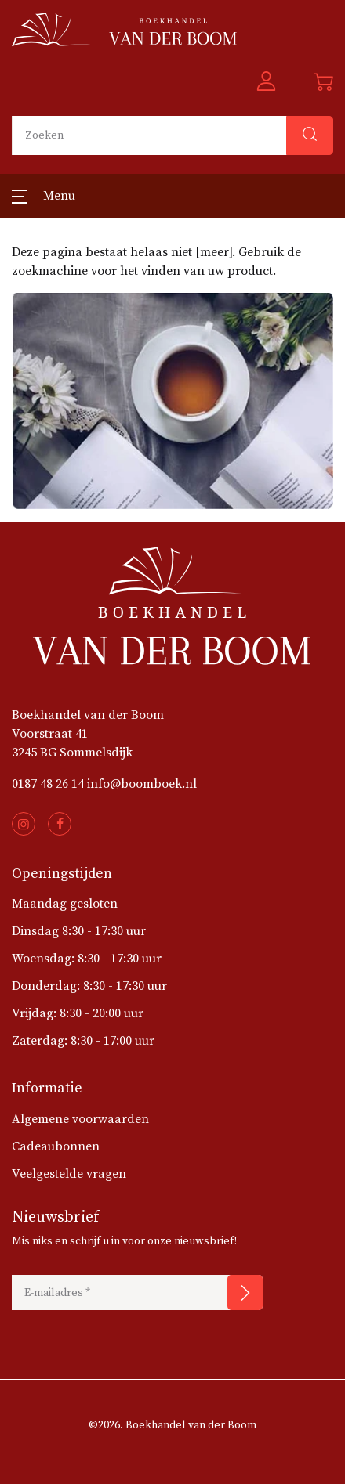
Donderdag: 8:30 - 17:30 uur (89, 986)
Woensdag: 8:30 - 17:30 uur (87, 958)
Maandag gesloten (65, 904)
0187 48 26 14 (48, 784)
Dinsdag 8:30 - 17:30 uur (79, 931)
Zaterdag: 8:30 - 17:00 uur (83, 1041)
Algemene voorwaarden (80, 1119)
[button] (266, 82)
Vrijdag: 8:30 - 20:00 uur (77, 1013)
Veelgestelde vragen (69, 1174)
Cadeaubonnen (56, 1146)
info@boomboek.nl (142, 784)
